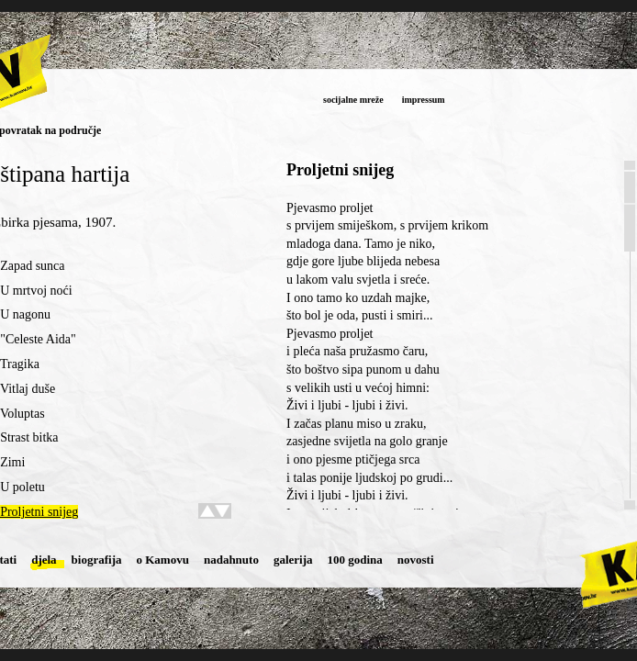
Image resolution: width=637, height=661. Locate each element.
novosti (415, 559)
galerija (293, 559)
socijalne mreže (353, 100)
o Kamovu (163, 559)
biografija (97, 559)
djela (43, 559)
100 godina (355, 559)
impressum (423, 100)
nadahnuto (231, 559)
